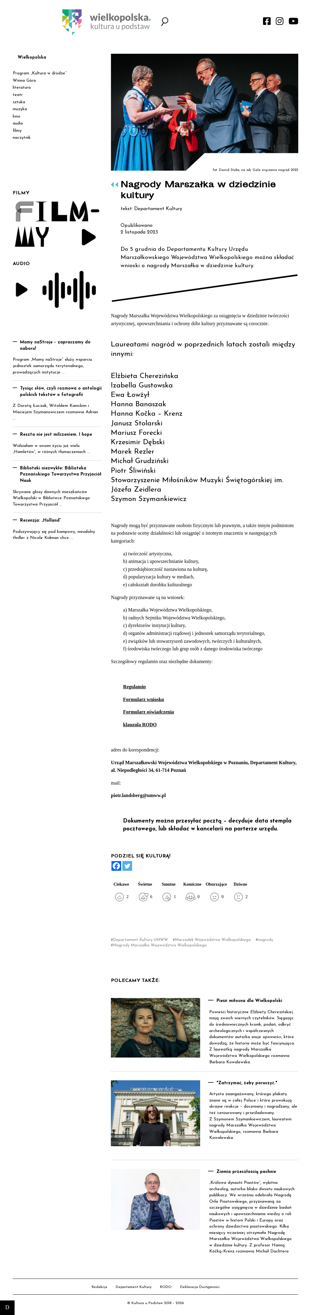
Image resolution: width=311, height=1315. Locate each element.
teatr (18, 95)
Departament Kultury (134, 1287)
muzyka (20, 109)
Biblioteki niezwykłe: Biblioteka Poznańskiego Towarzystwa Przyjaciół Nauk (60, 474)
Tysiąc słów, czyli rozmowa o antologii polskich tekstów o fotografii (61, 391)
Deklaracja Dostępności (200, 1287)
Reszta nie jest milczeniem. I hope (56, 434)
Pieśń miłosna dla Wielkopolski (249, 1001)
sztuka (19, 102)
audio (18, 123)
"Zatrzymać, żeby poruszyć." (247, 1083)
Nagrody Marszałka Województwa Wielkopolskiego (160, 945)
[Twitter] (127, 866)
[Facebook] (116, 866)
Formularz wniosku (143, 699)
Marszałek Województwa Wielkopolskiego (213, 940)
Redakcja (99, 1287)
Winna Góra (24, 80)
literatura (22, 87)
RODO (166, 1287)
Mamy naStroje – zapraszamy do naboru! (55, 345)
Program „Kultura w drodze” (40, 73)
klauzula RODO (140, 724)
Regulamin (134, 686)
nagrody (265, 940)
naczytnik (22, 137)
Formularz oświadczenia (148, 711)
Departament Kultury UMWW (140, 940)
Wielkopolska (32, 57)
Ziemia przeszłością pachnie (246, 1172)
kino (16, 116)
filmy (17, 130)
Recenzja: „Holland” (40, 520)
